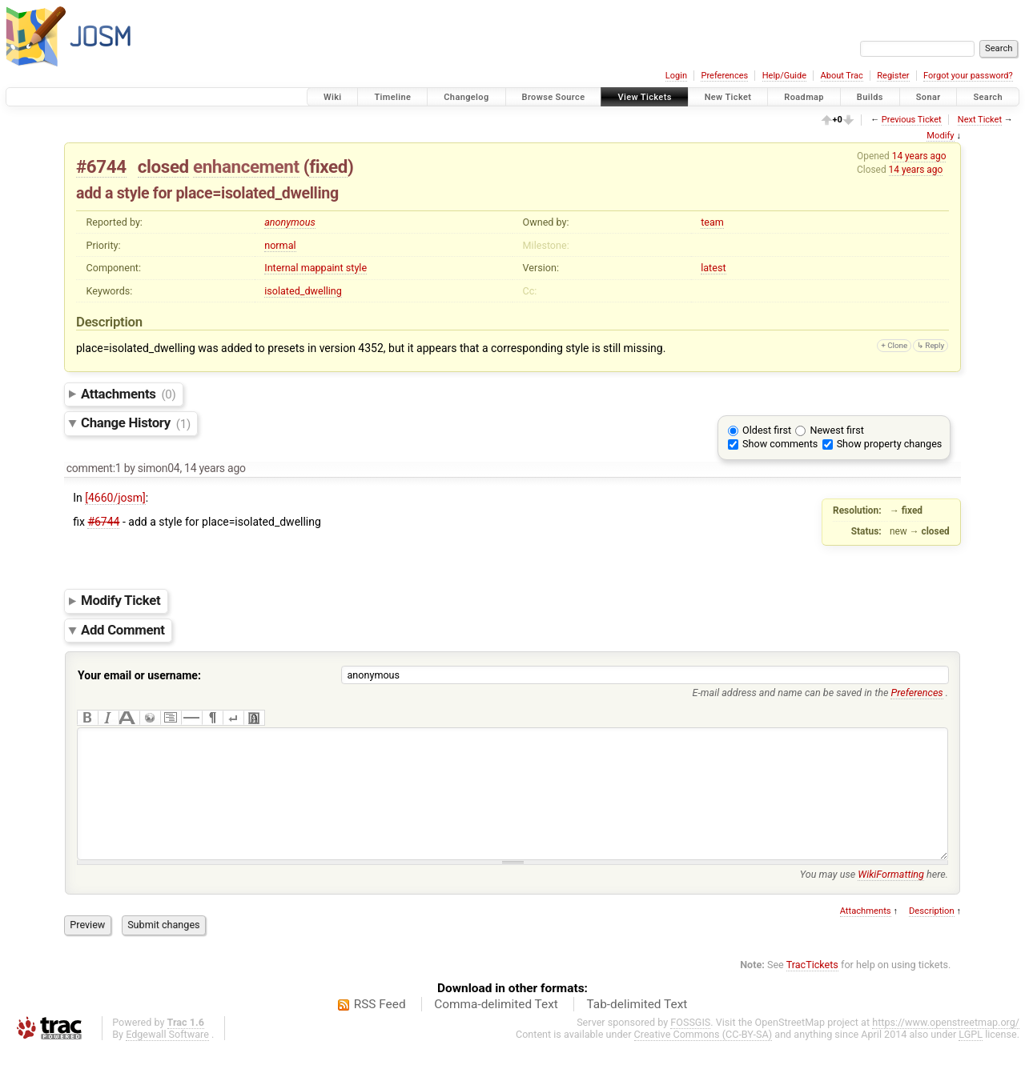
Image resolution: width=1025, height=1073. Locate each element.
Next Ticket (980, 119)
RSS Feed (380, 1028)
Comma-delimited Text (496, 1028)
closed (163, 166)
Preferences (724, 75)
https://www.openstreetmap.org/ (945, 1046)
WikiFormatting (891, 898)
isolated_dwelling (303, 291)
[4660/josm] (115, 497)
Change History (136, 423)
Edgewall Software (167, 1058)
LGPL (971, 1058)
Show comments (780, 444)
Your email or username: (139, 675)
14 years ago (919, 156)
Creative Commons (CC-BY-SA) (703, 1058)
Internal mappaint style (315, 268)
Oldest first (766, 430)
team (712, 222)
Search (988, 97)
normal (279, 245)
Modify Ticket (120, 601)
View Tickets (644, 97)
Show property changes (890, 444)
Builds (870, 97)
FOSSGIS (690, 1046)
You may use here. (874, 898)
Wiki (333, 97)
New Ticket (728, 97)
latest (713, 268)
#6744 (101, 166)
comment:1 (94, 468)
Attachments (128, 394)
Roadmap (804, 97)
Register (893, 75)
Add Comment (123, 630)
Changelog (466, 97)
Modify (940, 135)
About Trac (842, 75)
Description (932, 935)
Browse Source (553, 97)
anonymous (290, 222)
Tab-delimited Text (636, 1028)
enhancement (246, 166)
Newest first (836, 430)
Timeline (392, 97)
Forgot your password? (968, 75)
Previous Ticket (912, 119)
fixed (328, 166)
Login (676, 75)
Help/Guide (784, 75)
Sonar (928, 97)
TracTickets (812, 989)
